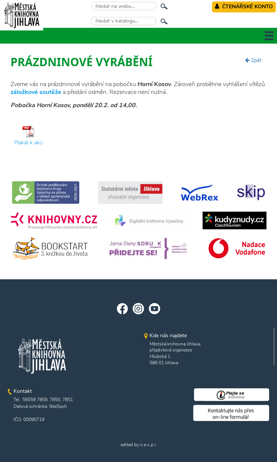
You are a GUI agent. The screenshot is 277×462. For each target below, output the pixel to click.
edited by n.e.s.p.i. (139, 445)
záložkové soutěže (36, 92)
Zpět (253, 60)
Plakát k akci (28, 142)
